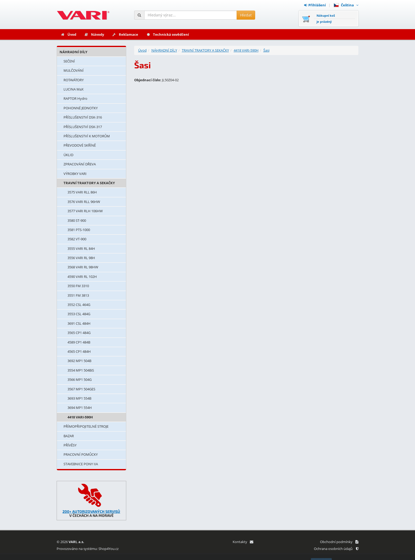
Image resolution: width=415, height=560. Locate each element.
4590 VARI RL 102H (82, 276)
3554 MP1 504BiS (80, 370)
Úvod (68, 34)
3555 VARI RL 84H (81, 248)
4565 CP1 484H (79, 351)
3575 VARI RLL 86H (82, 192)
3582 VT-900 (76, 239)
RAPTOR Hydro (75, 98)
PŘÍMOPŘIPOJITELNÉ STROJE (86, 426)
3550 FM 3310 (78, 285)
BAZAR (69, 435)
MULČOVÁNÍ (74, 70)
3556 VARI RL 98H (81, 257)
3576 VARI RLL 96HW (83, 201)
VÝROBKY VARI (75, 173)
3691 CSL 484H (79, 323)
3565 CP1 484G (79, 332)
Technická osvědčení (167, 34)
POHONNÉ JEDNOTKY (81, 108)
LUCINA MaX (74, 89)
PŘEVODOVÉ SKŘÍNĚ (80, 145)
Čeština (346, 5)
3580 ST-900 (76, 220)
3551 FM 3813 (78, 295)
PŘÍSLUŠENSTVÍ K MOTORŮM (87, 136)
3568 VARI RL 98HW (82, 267)
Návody (94, 34)
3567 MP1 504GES (81, 389)
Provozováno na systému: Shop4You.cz (88, 548)
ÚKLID (68, 154)
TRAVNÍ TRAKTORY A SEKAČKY (89, 182)
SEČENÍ (69, 61)
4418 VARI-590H (80, 417)
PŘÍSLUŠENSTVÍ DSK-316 (83, 117)
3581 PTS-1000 (78, 229)
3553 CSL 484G (78, 313)
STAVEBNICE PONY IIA (81, 464)
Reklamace (125, 34)
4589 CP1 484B (78, 342)
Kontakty (243, 541)
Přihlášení (315, 5)
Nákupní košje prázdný (326, 18)
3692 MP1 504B (79, 360)
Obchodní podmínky (339, 541)
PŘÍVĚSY (70, 445)
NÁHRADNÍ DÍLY (73, 51)
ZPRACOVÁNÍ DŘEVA (80, 164)
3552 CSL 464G (78, 304)
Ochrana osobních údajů (336, 548)
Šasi (266, 50)
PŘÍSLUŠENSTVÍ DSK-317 (83, 126)
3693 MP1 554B (79, 398)
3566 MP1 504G (79, 379)
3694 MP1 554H (79, 407)
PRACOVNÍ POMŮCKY (81, 454)
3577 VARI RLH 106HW (85, 211)
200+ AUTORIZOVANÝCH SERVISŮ (91, 511)
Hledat (246, 14)
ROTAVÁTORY (74, 80)
